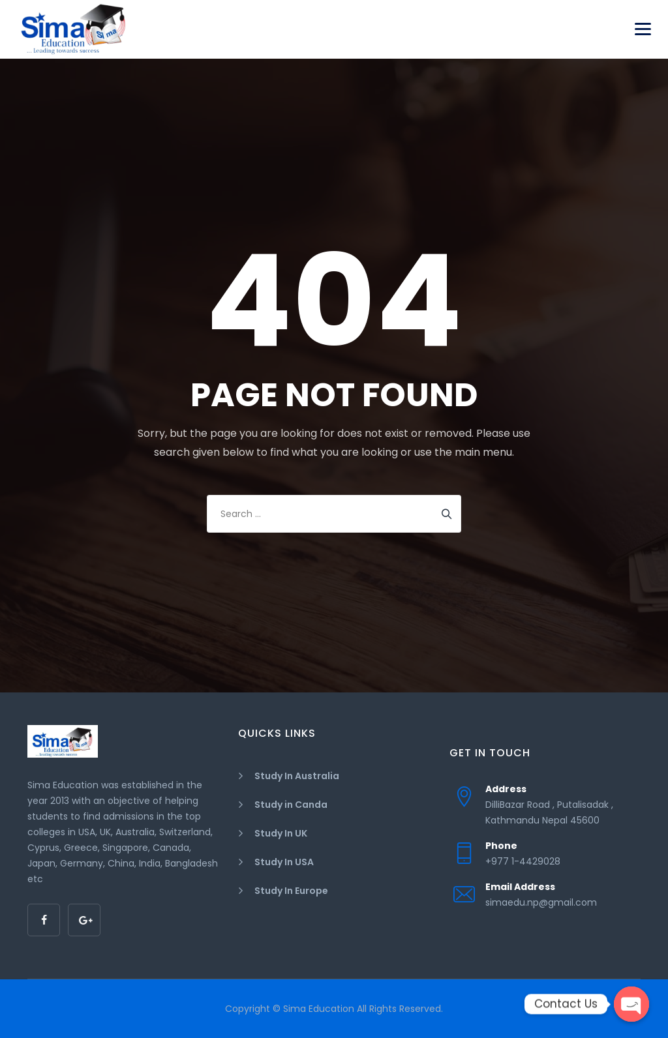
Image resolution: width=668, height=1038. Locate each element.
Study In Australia (296, 775)
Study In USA (284, 861)
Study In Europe (291, 890)
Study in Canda (290, 804)
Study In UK (280, 833)
